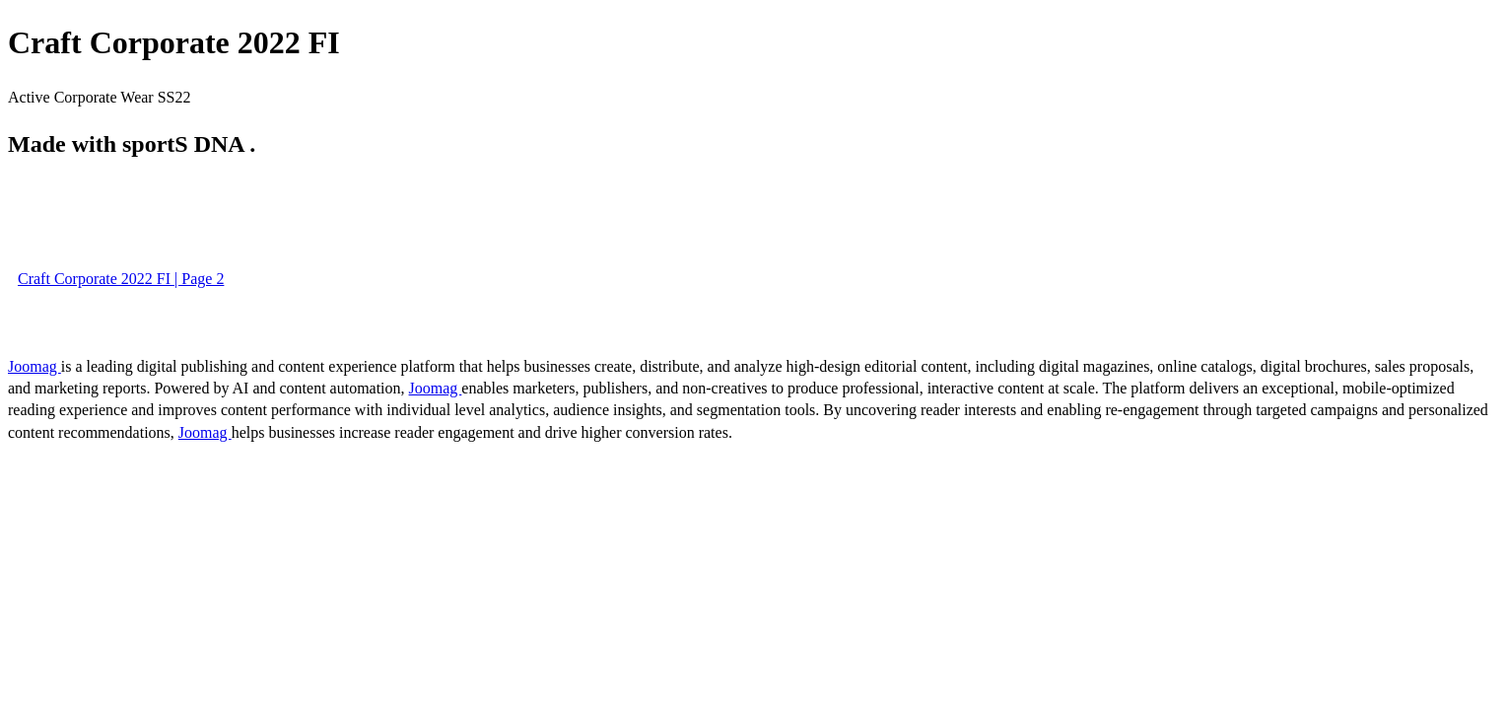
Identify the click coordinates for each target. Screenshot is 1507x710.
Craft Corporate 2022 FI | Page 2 (121, 278)
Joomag (34, 366)
